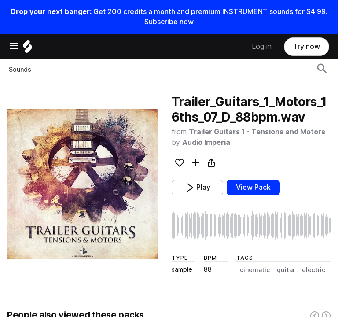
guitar (286, 269)
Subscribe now (169, 22)
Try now (306, 46)
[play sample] (251, 225)
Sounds (20, 69)
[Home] (27, 48)
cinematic (255, 269)
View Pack (253, 187)
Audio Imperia (206, 142)
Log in (262, 46)
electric (313, 269)
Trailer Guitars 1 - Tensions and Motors (257, 132)
